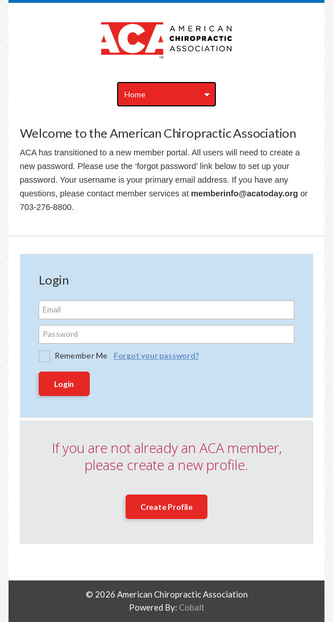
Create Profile (166, 507)
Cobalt (192, 607)
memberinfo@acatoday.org (244, 193)
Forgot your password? (156, 355)
